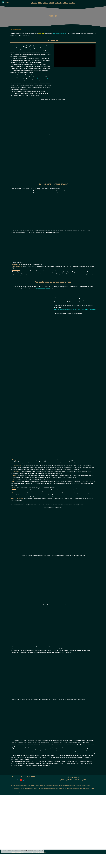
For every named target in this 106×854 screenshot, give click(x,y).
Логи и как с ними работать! (60, 33)
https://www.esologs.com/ (41, 78)
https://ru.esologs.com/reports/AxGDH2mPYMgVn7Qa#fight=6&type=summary (75, 309)
